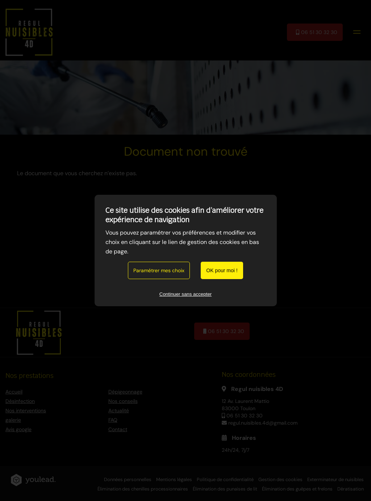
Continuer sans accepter (185, 294)
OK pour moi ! (221, 270)
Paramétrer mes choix (158, 270)
